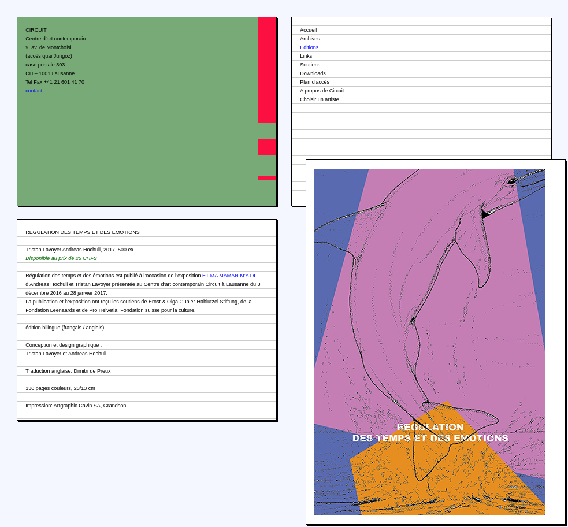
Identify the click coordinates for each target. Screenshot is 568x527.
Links (306, 56)
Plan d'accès (314, 82)
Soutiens (310, 65)
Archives (310, 39)
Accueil (308, 30)
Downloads (313, 73)
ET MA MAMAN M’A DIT (230, 276)
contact (33, 91)
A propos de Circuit (322, 91)
